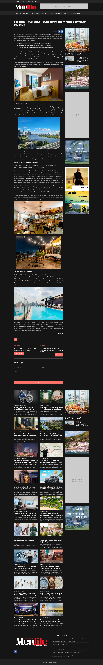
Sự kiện (36, 1)
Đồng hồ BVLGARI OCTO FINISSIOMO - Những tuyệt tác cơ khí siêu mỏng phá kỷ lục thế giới (51, 350)
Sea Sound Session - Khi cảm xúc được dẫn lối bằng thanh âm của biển (25, 568)
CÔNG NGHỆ (58, 13)
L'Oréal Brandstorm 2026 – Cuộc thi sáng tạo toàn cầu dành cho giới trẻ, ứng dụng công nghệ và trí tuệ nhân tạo (25, 622)
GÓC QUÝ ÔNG (26, 13)
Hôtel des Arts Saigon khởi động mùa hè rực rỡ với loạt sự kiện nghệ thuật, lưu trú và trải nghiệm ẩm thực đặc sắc (51, 622)
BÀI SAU (59, 355)
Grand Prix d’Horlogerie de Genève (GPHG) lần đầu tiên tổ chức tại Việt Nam (25, 349)
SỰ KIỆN (66, 13)
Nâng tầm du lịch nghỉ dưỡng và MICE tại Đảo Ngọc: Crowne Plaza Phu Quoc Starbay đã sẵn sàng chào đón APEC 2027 (51, 436)
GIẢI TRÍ (44, 13)
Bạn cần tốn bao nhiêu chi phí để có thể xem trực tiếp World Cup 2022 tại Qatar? (34, 45)
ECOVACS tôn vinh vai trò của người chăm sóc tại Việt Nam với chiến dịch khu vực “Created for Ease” (50, 569)
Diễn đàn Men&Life (24, 17)
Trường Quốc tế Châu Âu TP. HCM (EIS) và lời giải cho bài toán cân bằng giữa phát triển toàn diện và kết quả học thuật (51, 542)
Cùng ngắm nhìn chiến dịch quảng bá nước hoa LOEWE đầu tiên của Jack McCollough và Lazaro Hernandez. (51, 409)
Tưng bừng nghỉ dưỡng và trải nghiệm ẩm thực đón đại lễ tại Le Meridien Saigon (34, 43)
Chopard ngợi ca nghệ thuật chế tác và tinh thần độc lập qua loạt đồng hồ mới (51, 594)
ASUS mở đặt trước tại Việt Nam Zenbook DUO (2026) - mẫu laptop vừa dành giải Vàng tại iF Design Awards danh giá (25, 595)
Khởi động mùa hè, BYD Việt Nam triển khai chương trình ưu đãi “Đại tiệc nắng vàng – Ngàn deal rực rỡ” (51, 488)
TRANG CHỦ (18, 13)
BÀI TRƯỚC (19, 353)
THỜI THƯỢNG (35, 13)
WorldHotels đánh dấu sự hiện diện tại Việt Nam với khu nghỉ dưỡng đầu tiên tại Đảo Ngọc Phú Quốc (25, 489)
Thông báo (27, 1)
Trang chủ (16, 17)
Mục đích (22, 1)
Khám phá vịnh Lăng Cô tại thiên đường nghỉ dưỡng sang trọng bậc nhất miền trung (35, 47)
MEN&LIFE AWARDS (75, 13)
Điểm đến (32, 17)
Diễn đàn (17, 1)
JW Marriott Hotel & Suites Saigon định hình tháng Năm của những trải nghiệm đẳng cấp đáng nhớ (25, 435)
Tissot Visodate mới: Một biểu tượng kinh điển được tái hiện (24, 408)
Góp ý (32, 1)
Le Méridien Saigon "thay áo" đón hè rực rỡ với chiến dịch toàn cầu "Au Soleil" (82, 59)
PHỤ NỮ (51, 13)
